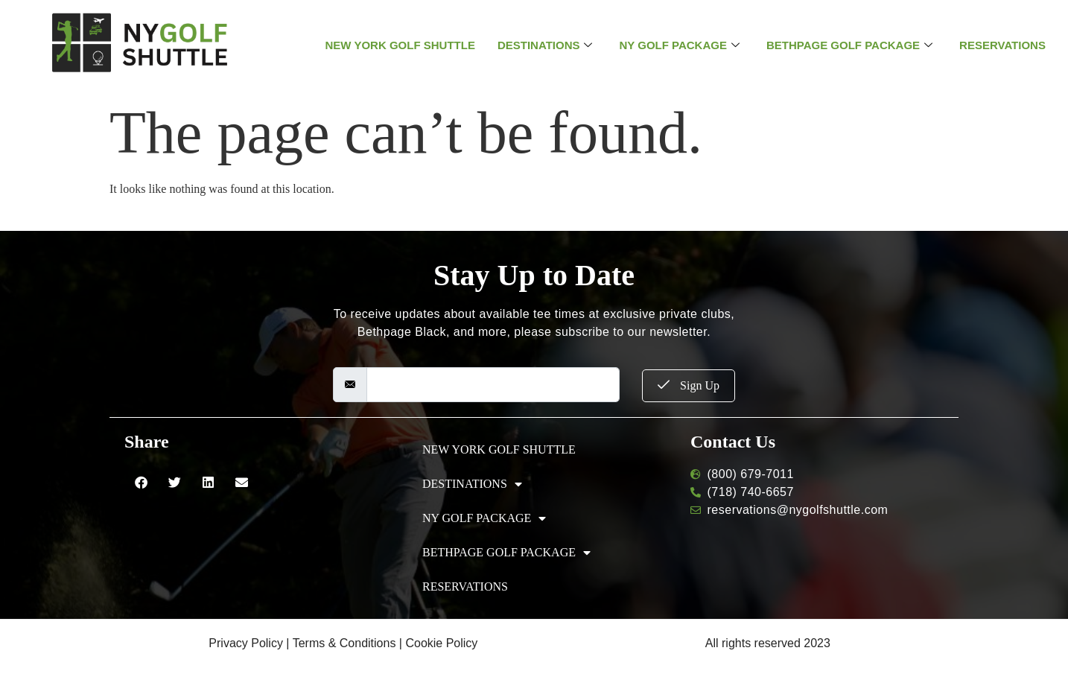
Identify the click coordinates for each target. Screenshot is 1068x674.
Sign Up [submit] (688, 385)
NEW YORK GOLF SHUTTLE (400, 45)
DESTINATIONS (545, 45)
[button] (141, 482)
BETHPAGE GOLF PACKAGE (849, 45)
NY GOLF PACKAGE (679, 45)
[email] (493, 384)
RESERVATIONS (1002, 45)
